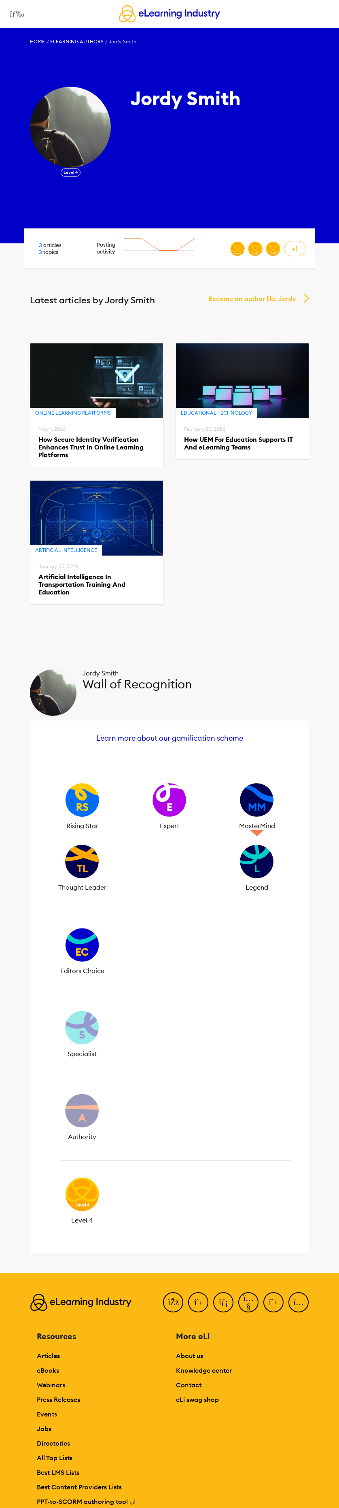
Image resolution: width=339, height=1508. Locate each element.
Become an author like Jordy (252, 298)
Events (47, 1414)
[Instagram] (298, 1302)
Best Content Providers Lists (79, 1487)
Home (37, 41)
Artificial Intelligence (66, 550)
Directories (53, 1443)
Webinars (51, 1385)
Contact (188, 1385)
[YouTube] (248, 1302)
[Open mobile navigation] (15, 13)
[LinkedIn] (223, 1302)
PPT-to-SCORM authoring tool (86, 1501)
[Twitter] (198, 1302)
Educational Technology (216, 413)
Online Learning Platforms (73, 413)
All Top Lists (54, 1458)
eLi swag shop (197, 1399)
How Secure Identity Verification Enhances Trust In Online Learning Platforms (91, 447)
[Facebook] (173, 1302)
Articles (48, 1356)
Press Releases (58, 1399)
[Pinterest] (273, 1302)
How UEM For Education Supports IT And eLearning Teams (238, 443)
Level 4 (71, 172)
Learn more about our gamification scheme (169, 738)
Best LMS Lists (58, 1472)
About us (189, 1356)
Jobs (44, 1429)
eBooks (48, 1370)
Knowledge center (204, 1370)
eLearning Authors (77, 41)
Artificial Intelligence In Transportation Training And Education (81, 584)
